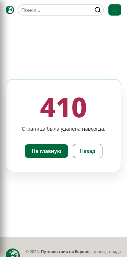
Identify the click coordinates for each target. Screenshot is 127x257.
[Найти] (97, 10)
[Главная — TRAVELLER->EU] (10, 10)
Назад (87, 151)
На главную (46, 151)
